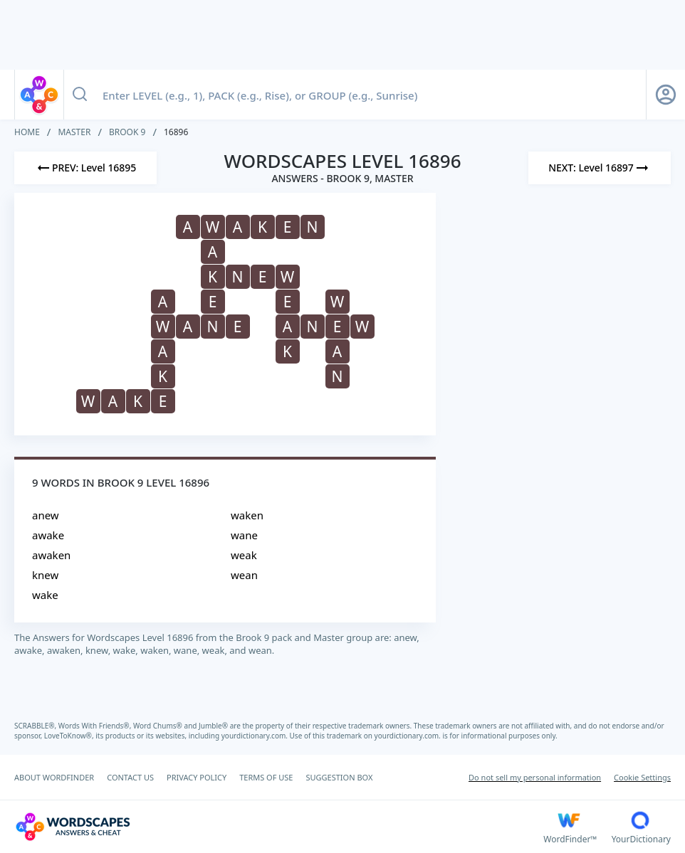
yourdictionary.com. (255, 736)
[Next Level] (599, 168)
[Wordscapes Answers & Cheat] (278, 826)
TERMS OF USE (266, 777)
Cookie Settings (642, 777)
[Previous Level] (85, 168)
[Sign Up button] (666, 95)
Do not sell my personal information (535, 777)
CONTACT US (130, 777)
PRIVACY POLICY (196, 777)
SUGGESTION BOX (338, 777)
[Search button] (79, 95)
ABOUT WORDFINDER (54, 777)
